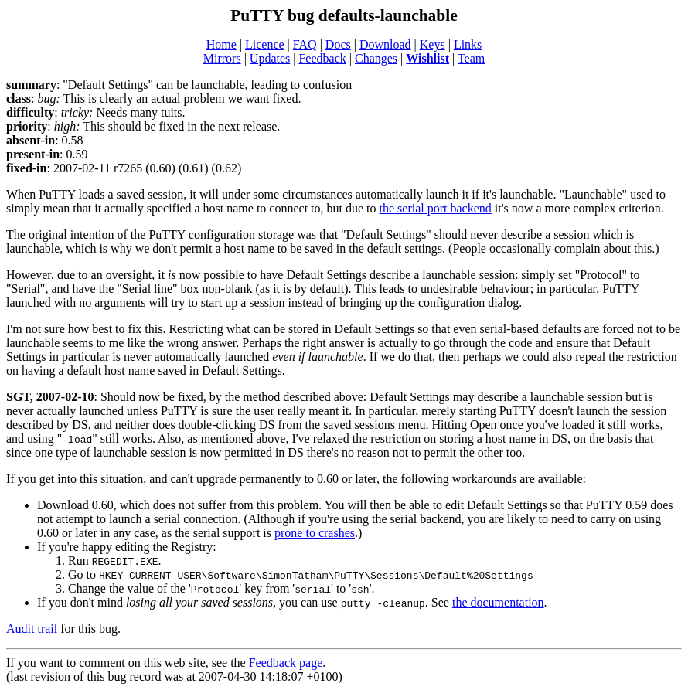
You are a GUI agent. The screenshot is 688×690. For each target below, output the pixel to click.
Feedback (322, 58)
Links (468, 44)
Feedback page (286, 662)
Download (385, 44)
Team (471, 58)
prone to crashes (314, 532)
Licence (264, 44)
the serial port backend (436, 208)
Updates (270, 58)
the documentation (498, 602)
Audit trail (31, 628)
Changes (376, 58)
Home (221, 44)
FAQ (305, 44)
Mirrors (222, 58)
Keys (432, 44)
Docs (338, 44)
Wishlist (427, 58)
